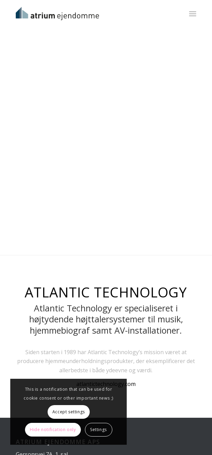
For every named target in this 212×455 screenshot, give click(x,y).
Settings (98, 429)
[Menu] (192, 13)
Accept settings (68, 412)
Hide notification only (53, 429)
